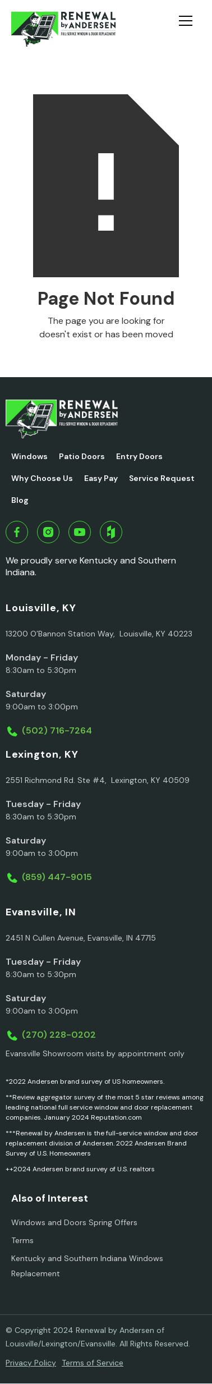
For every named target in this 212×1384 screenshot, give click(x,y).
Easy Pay (101, 478)
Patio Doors (82, 456)
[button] (190, 29)
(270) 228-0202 (59, 1035)
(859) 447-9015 (57, 877)
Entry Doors (139, 456)
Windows (29, 456)
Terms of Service (92, 1363)
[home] (63, 29)
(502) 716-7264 (57, 730)
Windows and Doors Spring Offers (74, 1222)
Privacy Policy (31, 1363)
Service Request (162, 478)
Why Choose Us (42, 478)
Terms (22, 1240)
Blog (20, 500)
